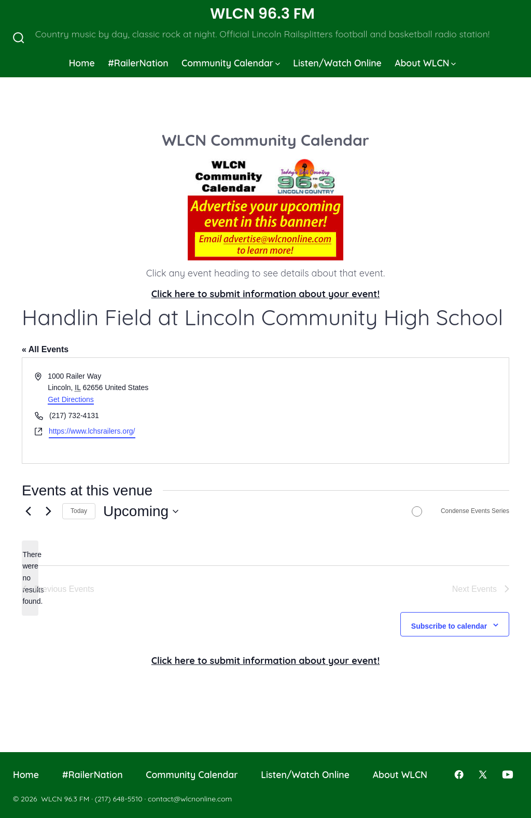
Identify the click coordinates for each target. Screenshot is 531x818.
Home (82, 62)
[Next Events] (48, 511)
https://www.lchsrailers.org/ (92, 431)
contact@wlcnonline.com (190, 798)
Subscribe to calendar (449, 626)
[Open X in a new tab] (483, 774)
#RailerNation (138, 62)
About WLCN (425, 62)
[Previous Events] (28, 511)
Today (79, 511)
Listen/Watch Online (337, 62)
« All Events (45, 349)
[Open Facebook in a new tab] (459, 774)
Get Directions (71, 399)
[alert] (30, 578)
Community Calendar (230, 62)
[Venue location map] (386, 410)
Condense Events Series (475, 511)
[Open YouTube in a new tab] (507, 774)
